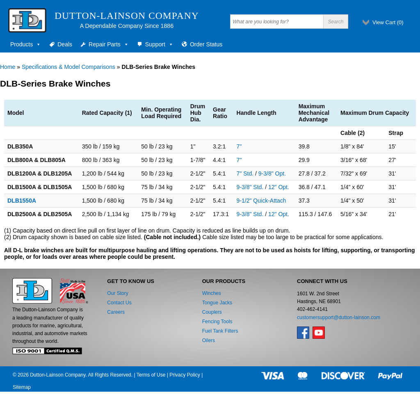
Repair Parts (109, 44)
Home (7, 67)
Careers (116, 312)
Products (25, 44)
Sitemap (22, 387)
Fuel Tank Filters (220, 331)
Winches (211, 293)
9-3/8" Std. (250, 187)
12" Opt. (278, 187)
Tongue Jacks (217, 303)
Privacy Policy (184, 375)
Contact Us (119, 303)
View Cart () (388, 22)
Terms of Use (151, 375)
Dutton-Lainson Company (127, 15)
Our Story (117, 293)
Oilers (208, 340)
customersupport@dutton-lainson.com (338, 317)
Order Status (206, 44)
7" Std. (245, 173)
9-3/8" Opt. (272, 173)
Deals (64, 44)
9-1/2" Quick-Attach (261, 200)
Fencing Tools (217, 321)
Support (159, 44)
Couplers (212, 312)
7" (239, 146)
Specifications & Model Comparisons (68, 67)
